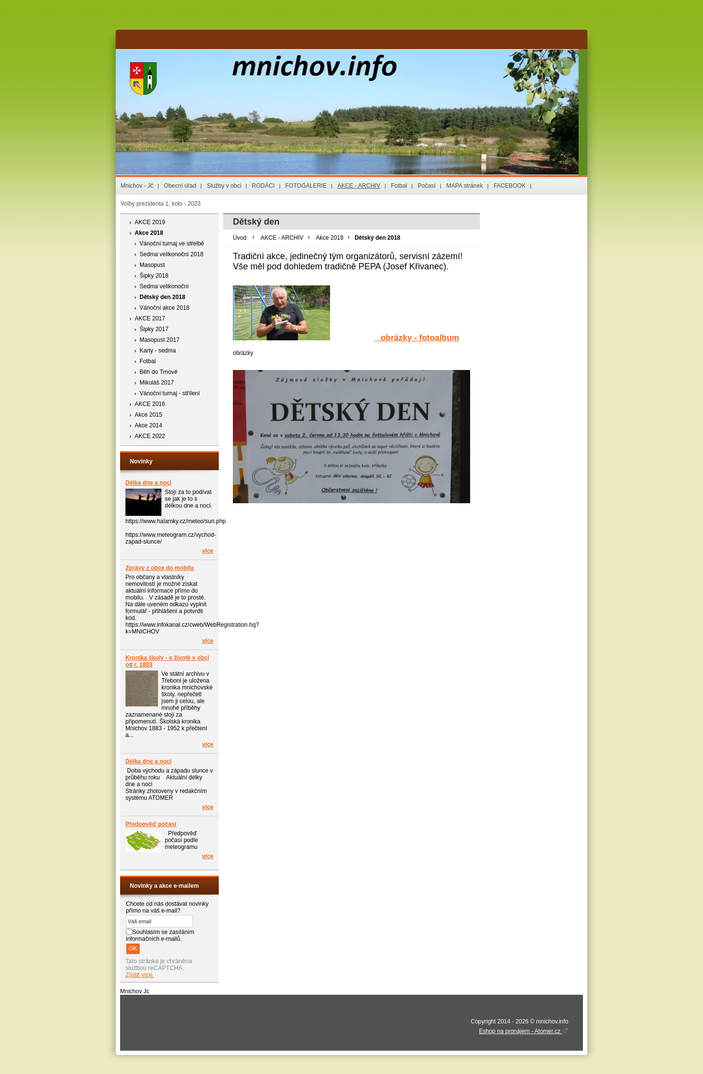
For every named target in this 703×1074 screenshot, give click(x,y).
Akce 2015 (148, 414)
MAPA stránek (464, 185)
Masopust (152, 265)
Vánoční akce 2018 (165, 307)
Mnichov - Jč (137, 185)
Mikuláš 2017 (157, 382)
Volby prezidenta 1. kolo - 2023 (161, 203)
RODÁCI (263, 185)
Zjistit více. (139, 974)
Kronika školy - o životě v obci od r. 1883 (167, 661)
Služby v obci (224, 185)
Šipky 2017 (154, 329)
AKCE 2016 (150, 404)
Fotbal (399, 185)
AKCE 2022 (150, 436)
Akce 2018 (149, 232)
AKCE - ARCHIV (358, 185)
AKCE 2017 (150, 318)
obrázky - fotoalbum (416, 337)
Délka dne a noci (148, 482)
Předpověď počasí (150, 824)
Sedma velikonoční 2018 (171, 254)
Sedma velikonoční (164, 286)
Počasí (427, 185)
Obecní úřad (180, 185)
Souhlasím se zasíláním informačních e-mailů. (160, 935)
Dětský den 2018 (162, 297)
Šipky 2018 (154, 275)
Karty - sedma (158, 350)
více (207, 550)
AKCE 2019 (150, 222)
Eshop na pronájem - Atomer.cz (523, 1031)
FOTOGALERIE (306, 185)
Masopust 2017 (159, 339)
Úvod (239, 237)
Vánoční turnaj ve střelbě (172, 243)
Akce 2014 (148, 425)
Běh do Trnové (158, 372)
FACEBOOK (509, 185)
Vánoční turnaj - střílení (170, 393)
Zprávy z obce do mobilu (159, 567)
